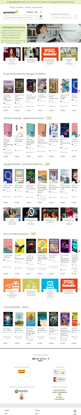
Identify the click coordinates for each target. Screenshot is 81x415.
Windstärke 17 (42, 330)
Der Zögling (7, 330)
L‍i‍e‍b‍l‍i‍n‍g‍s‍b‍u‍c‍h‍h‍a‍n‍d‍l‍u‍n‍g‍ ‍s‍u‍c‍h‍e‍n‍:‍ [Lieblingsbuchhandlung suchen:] (60, 14)
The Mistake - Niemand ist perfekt (30, 143)
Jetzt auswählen (13, 43)
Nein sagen (18, 187)
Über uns (37, 410)
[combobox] (19, 17)
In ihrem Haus (53, 98)
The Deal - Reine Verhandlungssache (8, 143)
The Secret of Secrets (53, 331)
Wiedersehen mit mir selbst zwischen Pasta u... (42, 189)
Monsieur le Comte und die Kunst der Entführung (65, 332)
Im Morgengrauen (20, 258)
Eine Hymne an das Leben (54, 188)
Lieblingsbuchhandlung (13, 27)
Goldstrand (75, 330)
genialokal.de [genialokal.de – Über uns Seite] (15, 2)
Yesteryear (75, 141)
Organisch (75, 187)
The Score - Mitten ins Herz (43, 142)
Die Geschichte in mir (65, 188)
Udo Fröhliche (31, 189)
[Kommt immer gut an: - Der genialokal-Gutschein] (12, 293)
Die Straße (18, 141)
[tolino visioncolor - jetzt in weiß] (12, 221)
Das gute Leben (63, 98)
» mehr (49, 118)
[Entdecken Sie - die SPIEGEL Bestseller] (50, 61)
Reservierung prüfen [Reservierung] (37, 7)
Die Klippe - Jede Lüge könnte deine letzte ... (76, 259)
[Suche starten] (35, 17)
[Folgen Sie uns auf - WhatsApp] (31, 221)
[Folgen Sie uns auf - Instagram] (69, 221)
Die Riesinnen (53, 141)
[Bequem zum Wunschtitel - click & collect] (31, 292)
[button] (41, 18)
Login (35, 12)
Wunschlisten (19, 7)
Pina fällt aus (42, 97)
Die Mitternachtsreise (65, 143)
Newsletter (27, 7)
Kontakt (7, 410)
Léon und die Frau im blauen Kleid (43, 258)
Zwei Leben (19, 330)
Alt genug (75, 97)
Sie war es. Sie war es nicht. (31, 98)
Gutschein (12, 7)
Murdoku (52, 257)
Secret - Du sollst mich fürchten (30, 258)
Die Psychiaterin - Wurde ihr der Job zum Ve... (65, 259)
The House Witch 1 (18, 99)
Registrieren (30, 12)
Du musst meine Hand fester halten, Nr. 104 (30, 332)
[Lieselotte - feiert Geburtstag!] (69, 61)
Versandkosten (63, 392)
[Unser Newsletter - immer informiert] (50, 293)
